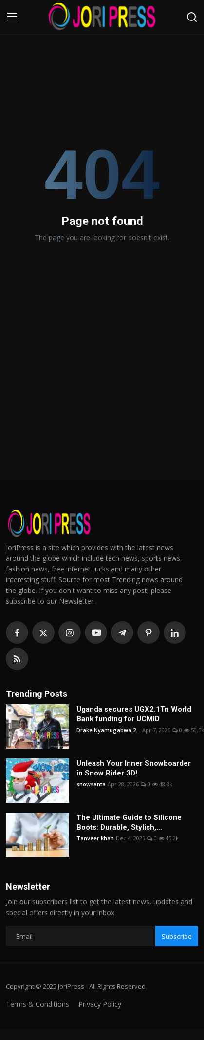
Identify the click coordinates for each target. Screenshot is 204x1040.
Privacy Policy (99, 1004)
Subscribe (177, 936)
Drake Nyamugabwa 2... (108, 730)
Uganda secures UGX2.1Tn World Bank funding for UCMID (133, 714)
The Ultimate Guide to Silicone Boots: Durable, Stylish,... (129, 822)
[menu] (12, 17)
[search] (192, 17)
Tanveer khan (95, 838)
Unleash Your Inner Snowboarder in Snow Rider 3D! (133, 768)
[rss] (17, 659)
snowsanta (91, 784)
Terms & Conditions (37, 1004)
